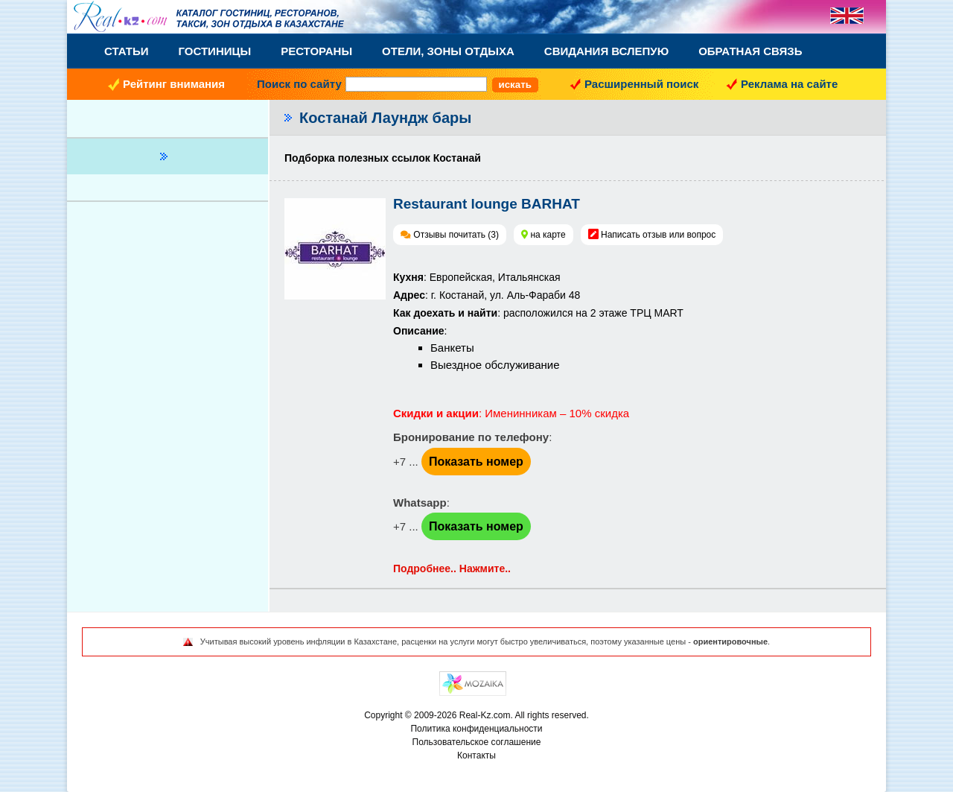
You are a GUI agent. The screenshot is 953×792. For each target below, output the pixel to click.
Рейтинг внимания (174, 83)
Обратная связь (750, 51)
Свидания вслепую (606, 51)
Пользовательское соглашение (476, 742)
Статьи (126, 51)
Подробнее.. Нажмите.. (452, 568)
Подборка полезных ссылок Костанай (382, 158)
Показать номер (476, 461)
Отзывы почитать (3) (456, 234)
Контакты (476, 755)
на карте (547, 234)
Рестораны (316, 51)
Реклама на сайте (789, 83)
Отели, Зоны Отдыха (448, 51)
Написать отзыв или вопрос (658, 234)
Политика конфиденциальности (476, 728)
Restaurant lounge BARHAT (486, 204)
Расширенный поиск (641, 83)
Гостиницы (215, 51)
